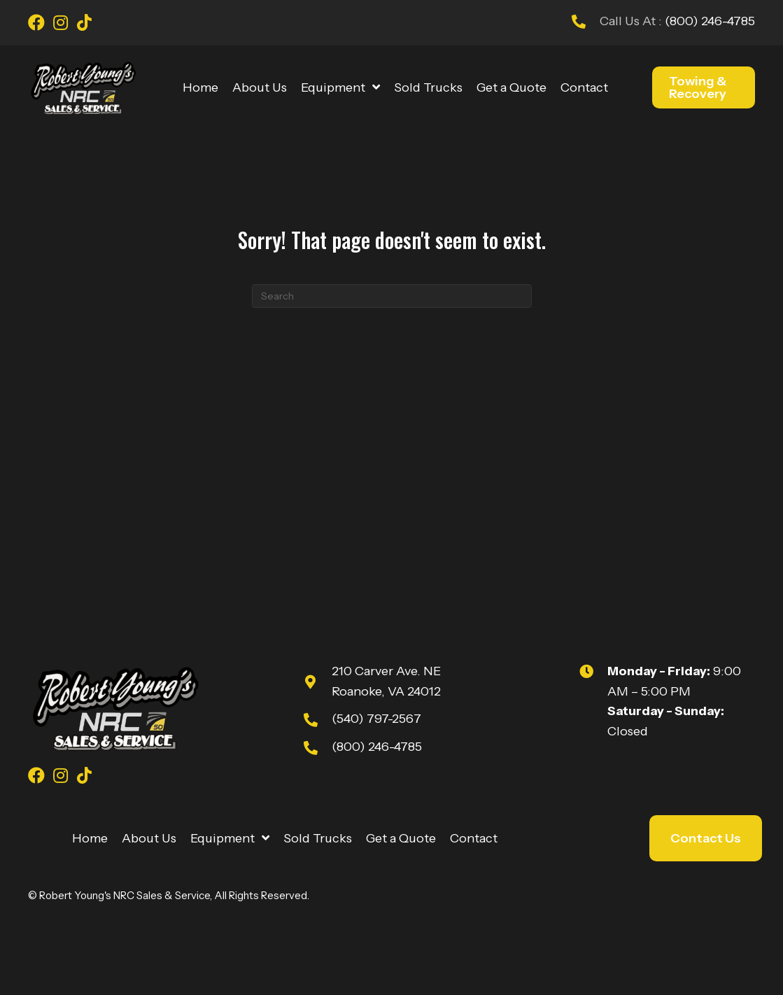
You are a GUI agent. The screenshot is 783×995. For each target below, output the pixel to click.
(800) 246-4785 (708, 21)
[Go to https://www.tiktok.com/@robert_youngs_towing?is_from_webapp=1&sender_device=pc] (84, 24)
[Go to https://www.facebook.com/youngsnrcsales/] (36, 24)
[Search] (392, 296)
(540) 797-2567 (376, 718)
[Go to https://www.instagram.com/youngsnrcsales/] (60, 24)
